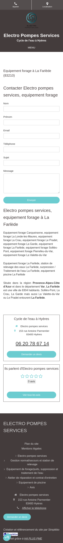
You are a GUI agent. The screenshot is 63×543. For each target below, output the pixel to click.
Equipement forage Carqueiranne (23, 232)
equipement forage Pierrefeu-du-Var (31, 251)
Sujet (6, 157)
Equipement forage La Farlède (21, 263)
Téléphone (9, 143)
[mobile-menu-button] (31, 47)
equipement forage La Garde (20, 244)
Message (8, 170)
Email (6, 130)
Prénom (7, 116)
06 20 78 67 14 (32, 343)
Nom (6, 103)
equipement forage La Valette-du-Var (25, 255)
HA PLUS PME (33, 538)
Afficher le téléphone (34, 508)
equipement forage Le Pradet (40, 240)
